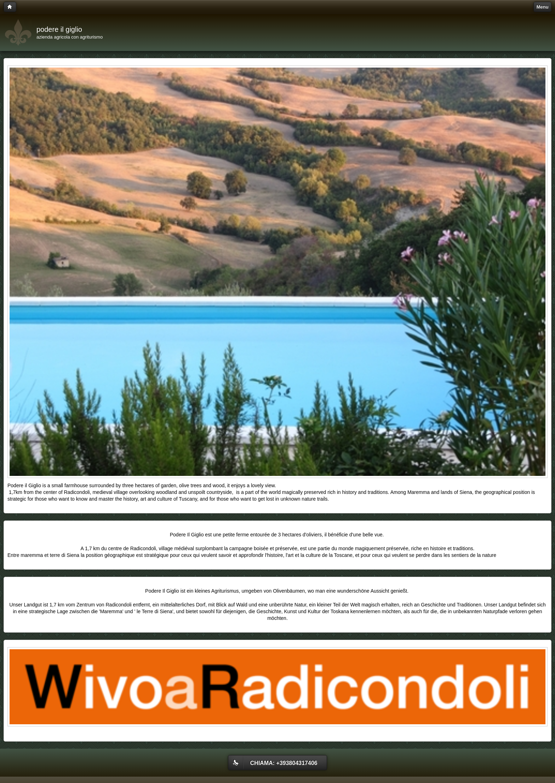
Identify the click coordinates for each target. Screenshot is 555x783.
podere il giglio (59, 29)
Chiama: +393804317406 (283, 763)
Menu (543, 7)
